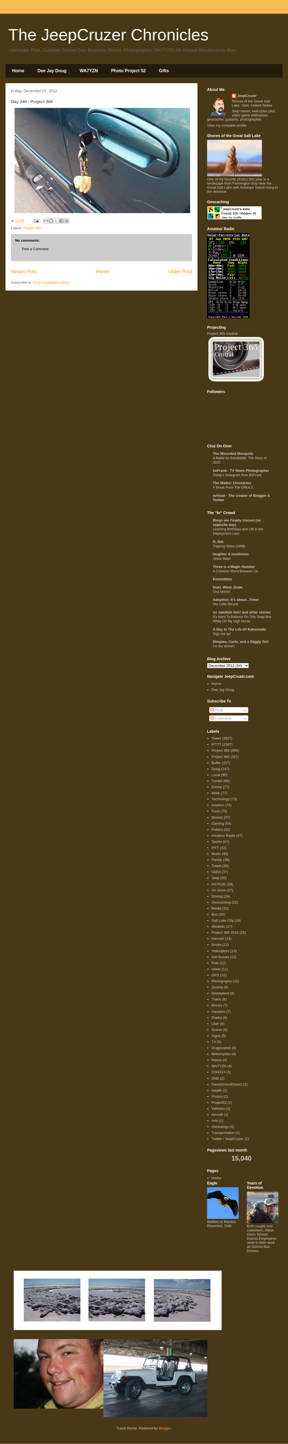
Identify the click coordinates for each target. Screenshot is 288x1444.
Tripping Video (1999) (229, 546)
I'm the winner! (224, 646)
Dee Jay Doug (51, 70)
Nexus (216, 1060)
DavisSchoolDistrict (226, 1084)
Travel (216, 866)
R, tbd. (218, 542)
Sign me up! (222, 634)
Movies (217, 817)
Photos (216, 1096)
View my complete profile (227, 125)
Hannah (217, 938)
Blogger (165, 1428)
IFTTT (216, 744)
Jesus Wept (221, 559)
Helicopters (220, 951)
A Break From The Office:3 (233, 487)
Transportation (222, 1133)
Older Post (180, 271)
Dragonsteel (221, 1048)
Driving (216, 896)
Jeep (215, 878)
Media (216, 908)
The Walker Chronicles (232, 483)
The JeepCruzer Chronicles (108, 35)
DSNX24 (218, 1072)
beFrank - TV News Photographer (241, 471)
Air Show (218, 890)
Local (215, 775)
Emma (216, 787)
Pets (215, 963)
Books (216, 945)
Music (216, 854)
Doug (215, 769)
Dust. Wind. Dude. (228, 587)
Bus (214, 914)
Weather (218, 926)
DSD (215, 1078)
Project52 (219, 1102)
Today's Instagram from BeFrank (237, 475)
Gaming (217, 823)
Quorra (216, 987)
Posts (217, 710)
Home (18, 70)
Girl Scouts (220, 957)
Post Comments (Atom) (51, 282)
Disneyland (220, 993)
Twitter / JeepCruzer (227, 1139)
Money (216, 1005)
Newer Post (24, 271)
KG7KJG (218, 884)
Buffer (216, 763)
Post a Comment (35, 249)
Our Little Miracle (225, 604)
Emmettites (222, 579)
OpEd (216, 872)
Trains (216, 999)
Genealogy (220, 1127)
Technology (220, 799)
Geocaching (220, 902)
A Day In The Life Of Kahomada (239, 629)
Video (216, 969)
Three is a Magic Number (234, 567)
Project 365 (220, 757)
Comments (221, 718)
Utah (215, 1024)
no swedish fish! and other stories (242, 612)
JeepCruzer (247, 96)
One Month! (222, 592)
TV (213, 1042)
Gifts (164, 70)
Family (216, 860)
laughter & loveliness (231, 554)
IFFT (215, 848)
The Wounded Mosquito (233, 453)
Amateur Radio (223, 835)
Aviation (217, 805)
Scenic (216, 1030)
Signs (216, 1036)
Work (215, 793)
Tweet (216, 738)
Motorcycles (220, 1054)
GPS (215, 975)
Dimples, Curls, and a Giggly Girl (240, 642)
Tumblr (216, 781)
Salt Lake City (222, 920)
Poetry (216, 1018)
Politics (217, 829)
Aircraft (217, 1115)
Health (216, 1090)
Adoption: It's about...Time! (236, 600)
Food (215, 811)
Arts (214, 1121)
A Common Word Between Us (235, 571)
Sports (216, 842)
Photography (221, 981)
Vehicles (218, 1108)
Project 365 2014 (224, 932)
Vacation (218, 1012)
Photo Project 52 (128, 70)
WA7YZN (89, 70)
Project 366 (33, 228)
